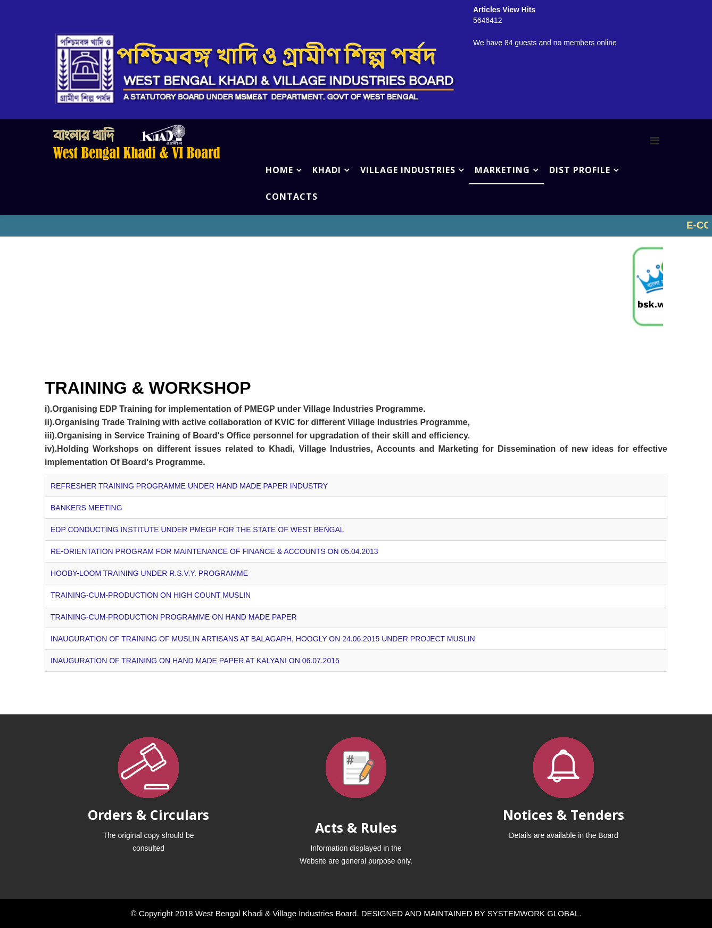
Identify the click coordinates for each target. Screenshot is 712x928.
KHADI (326, 170)
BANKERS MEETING (86, 507)
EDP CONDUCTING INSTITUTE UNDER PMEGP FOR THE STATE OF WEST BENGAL (197, 529)
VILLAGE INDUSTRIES (408, 170)
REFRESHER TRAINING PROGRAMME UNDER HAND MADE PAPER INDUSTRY (189, 486)
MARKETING (502, 170)
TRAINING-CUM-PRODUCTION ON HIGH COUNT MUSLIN (151, 595)
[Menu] (654, 141)
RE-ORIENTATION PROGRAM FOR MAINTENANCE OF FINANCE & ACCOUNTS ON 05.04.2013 (214, 551)
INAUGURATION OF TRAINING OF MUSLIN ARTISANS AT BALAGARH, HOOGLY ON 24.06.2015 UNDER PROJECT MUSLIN (263, 638)
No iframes (356, 226)
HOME (279, 170)
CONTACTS (292, 196)
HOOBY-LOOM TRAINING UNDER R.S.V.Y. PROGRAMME (149, 573)
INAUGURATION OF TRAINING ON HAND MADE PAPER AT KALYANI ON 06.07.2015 (195, 660)
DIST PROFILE (579, 170)
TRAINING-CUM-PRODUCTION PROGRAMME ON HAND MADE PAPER (174, 617)
